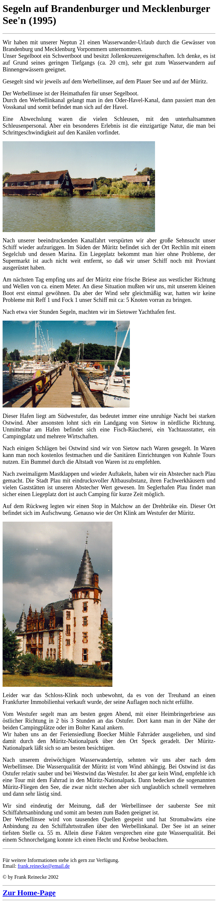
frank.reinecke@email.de (44, 866)
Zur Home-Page (29, 892)
